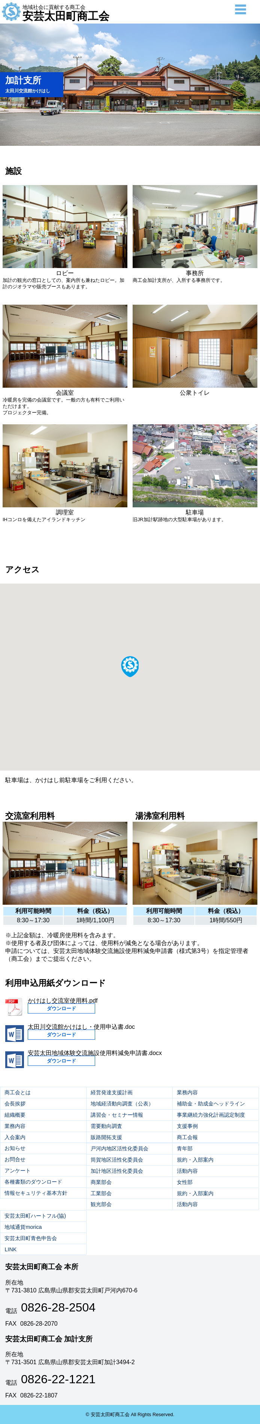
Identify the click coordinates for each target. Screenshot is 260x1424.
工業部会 (101, 1193)
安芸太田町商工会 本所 (41, 1267)
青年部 (185, 1148)
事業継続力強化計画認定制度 (211, 1115)
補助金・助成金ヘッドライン (211, 1104)
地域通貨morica (23, 1227)
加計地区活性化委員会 (117, 1171)
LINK (10, 1249)
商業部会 (101, 1182)
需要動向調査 (106, 1126)
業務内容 (14, 1126)
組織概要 (14, 1115)
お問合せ (14, 1159)
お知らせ (14, 1148)
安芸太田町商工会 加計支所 (49, 1339)
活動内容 (187, 1171)
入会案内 (14, 1137)
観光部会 (101, 1204)
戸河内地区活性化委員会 (119, 1148)
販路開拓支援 (106, 1137)
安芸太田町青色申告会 (30, 1238)
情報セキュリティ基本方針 (35, 1193)
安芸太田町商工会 (65, 13)
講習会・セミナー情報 (117, 1115)
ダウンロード (61, 1008)
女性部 (185, 1182)
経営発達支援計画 (112, 1092)
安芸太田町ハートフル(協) (35, 1216)
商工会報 (187, 1137)
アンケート (17, 1171)
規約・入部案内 (195, 1160)
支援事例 (187, 1126)
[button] (130, 666)
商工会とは (17, 1092)
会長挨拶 (14, 1104)
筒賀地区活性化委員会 (117, 1160)
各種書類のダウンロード (33, 1182)
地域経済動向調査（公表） (122, 1104)
